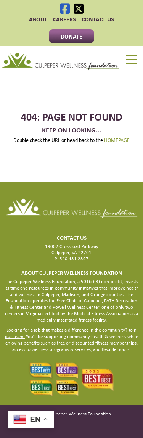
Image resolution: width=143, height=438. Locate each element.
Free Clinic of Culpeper (79, 300)
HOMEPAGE (117, 140)
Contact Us (98, 19)
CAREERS (64, 19)
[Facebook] (65, 8)
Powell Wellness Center (76, 307)
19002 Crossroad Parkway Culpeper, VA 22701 (71, 249)
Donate (71, 36)
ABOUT (38, 19)
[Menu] (131, 59)
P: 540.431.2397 (71, 258)
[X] (79, 8)
